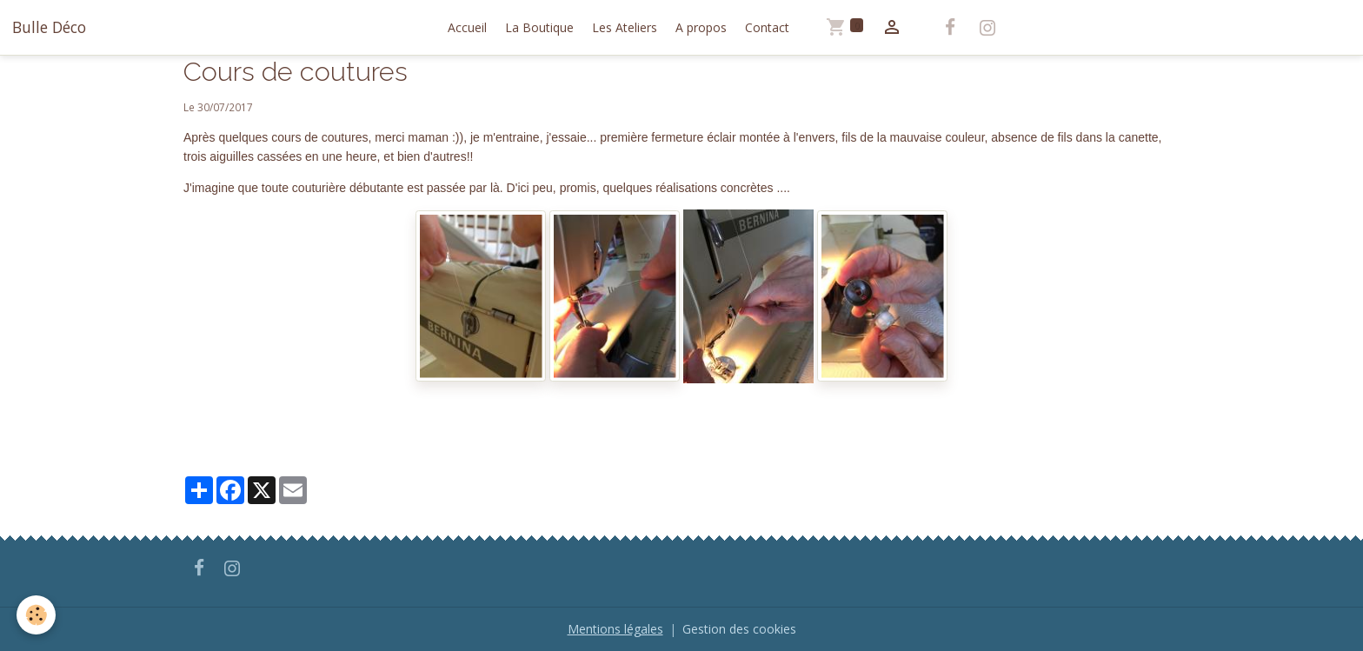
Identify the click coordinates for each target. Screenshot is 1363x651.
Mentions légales (615, 629)
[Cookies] (37, 614)
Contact (767, 27)
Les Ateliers (624, 27)
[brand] (49, 27)
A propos (701, 27)
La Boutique (539, 27)
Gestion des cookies (739, 629)
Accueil (467, 27)
